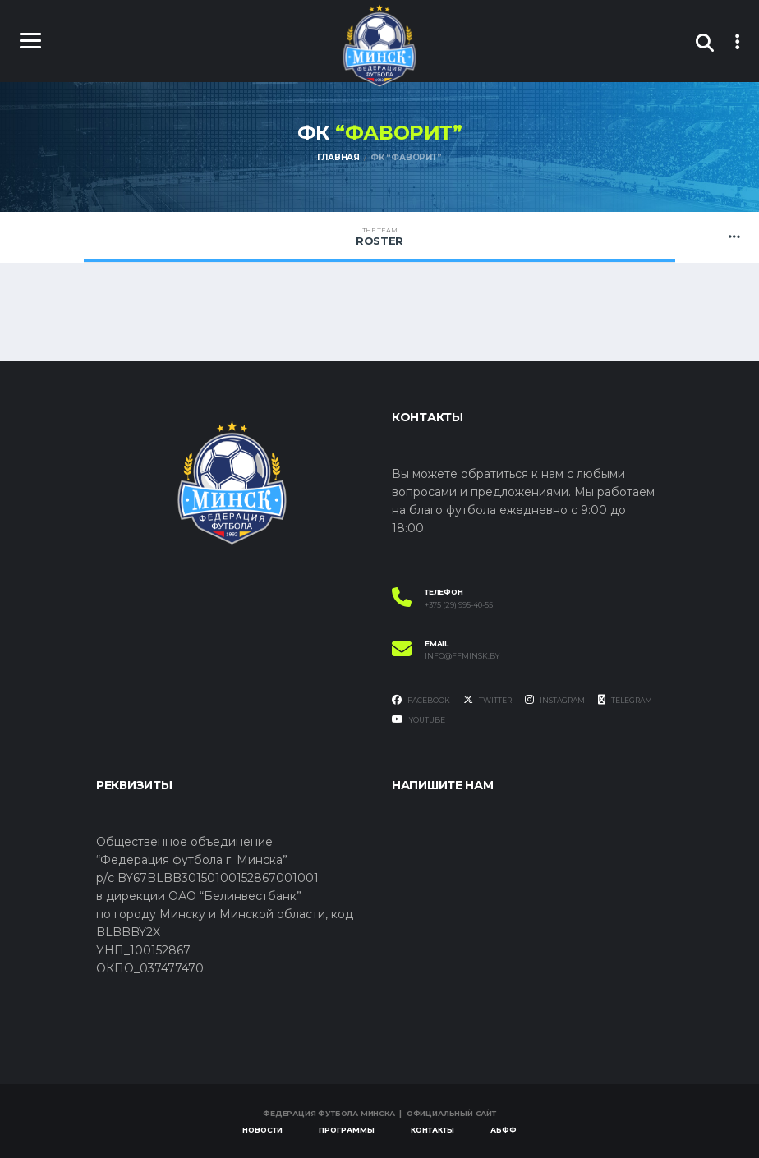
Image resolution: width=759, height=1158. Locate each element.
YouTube (418, 719)
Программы (347, 1129)
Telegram (625, 700)
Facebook (421, 700)
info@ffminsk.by (462, 656)
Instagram (555, 700)
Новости (262, 1129)
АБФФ (503, 1129)
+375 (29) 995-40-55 (459, 605)
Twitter (487, 700)
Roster (379, 236)
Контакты (432, 1129)
